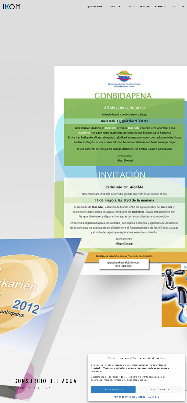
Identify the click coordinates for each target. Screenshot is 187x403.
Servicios (115, 6)
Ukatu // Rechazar (159, 389)
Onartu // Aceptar (113, 389)
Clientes (130, 6)
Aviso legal (153, 396)
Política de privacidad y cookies (129, 396)
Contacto (161, 6)
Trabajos (145, 6)
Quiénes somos (96, 6)
